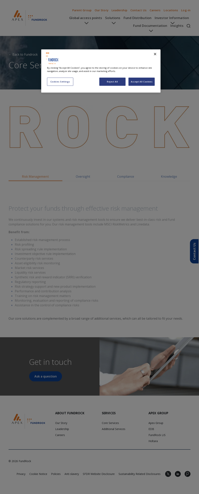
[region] (101, 71)
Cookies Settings (60, 81)
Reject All (112, 81)
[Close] (155, 54)
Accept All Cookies (141, 81)
